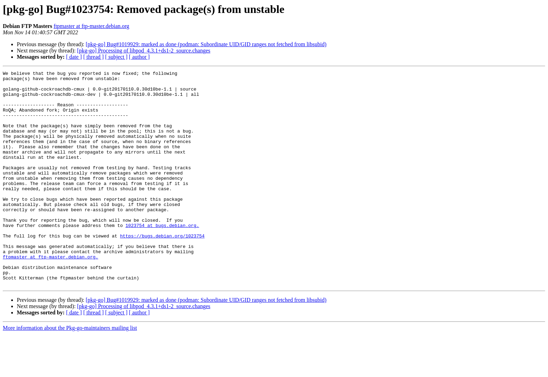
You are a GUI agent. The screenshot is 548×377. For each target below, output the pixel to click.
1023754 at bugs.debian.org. (162, 257)
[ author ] (139, 57)
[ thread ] (93, 57)
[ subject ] (116, 57)
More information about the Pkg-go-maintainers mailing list (70, 371)
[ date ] (74, 57)
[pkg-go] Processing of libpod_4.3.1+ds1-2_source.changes (143, 51)
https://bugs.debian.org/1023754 (162, 269)
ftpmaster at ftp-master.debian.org (91, 26)
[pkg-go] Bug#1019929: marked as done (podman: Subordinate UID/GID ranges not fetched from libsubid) (206, 44)
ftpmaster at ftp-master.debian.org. (50, 294)
